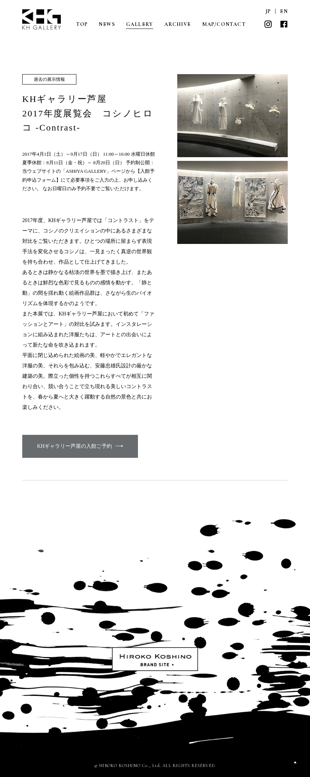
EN (284, 11)
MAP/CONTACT (223, 24)
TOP (82, 24)
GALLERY (139, 24)
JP (268, 11)
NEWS (107, 24)
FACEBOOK (284, 24)
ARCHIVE (177, 24)
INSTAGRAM (268, 24)
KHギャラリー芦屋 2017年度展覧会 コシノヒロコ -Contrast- (87, 113)
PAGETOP (295, 762)
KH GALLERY (42, 19)
